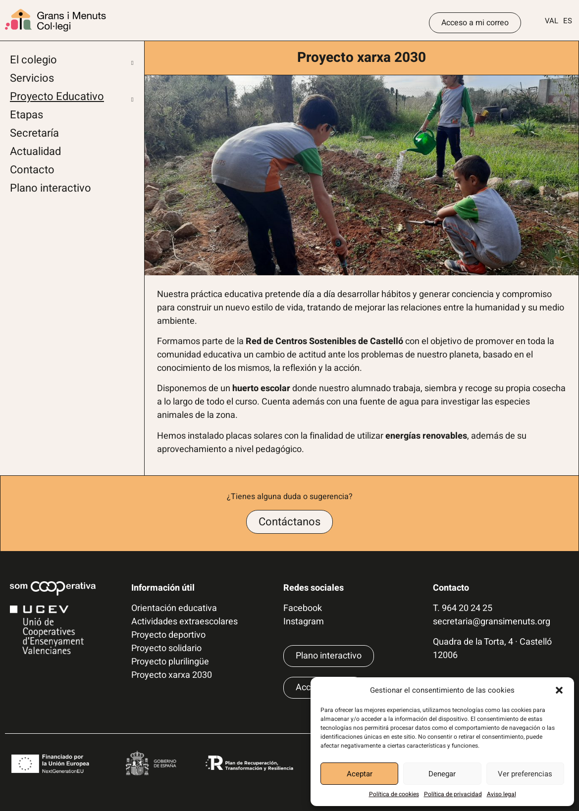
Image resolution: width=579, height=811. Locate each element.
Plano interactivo (50, 188)
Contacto (32, 170)
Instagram (303, 621)
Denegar (442, 773)
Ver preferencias (525, 773)
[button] (559, 690)
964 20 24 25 (467, 608)
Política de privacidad (453, 794)
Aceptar (359, 773)
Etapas (26, 115)
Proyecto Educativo (57, 96)
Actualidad (35, 151)
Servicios (32, 78)
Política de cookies (394, 794)
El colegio (33, 60)
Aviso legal (501, 794)
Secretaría (34, 133)
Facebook (302, 608)
